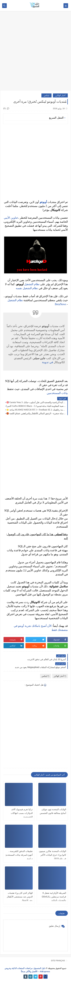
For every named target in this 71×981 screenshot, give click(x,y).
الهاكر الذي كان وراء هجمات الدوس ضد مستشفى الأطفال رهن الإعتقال (20, 897)
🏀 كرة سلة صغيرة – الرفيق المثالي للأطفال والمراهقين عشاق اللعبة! (36, 413)
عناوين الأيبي (11, 217)
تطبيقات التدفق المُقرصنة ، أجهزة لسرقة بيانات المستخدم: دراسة (19, 855)
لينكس (46, 95)
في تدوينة (47, 362)
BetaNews (60, 304)
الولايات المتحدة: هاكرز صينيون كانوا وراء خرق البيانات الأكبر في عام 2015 (52, 855)
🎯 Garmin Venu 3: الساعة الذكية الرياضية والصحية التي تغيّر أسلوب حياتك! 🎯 (36, 402)
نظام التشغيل (32, 284)
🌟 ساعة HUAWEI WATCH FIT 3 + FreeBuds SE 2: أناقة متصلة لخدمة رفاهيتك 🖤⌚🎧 (36, 410)
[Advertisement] (35, 52)
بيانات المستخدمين (57, 393)
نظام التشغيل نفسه (27, 288)
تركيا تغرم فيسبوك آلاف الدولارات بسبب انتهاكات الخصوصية (22, 813)
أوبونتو (43, 202)
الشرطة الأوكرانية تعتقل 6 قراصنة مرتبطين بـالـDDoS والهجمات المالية (54, 897)
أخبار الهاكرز (60, 95)
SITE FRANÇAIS (58, 961)
